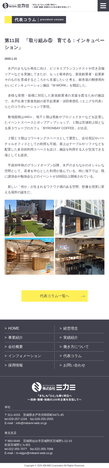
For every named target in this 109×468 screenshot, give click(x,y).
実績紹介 (70, 337)
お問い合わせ (74, 365)
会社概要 (15, 347)
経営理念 (70, 328)
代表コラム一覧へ (54, 296)
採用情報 (15, 365)
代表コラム (72, 356)
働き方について (76, 347)
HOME (13, 328)
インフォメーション (24, 356)
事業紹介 (15, 337)
